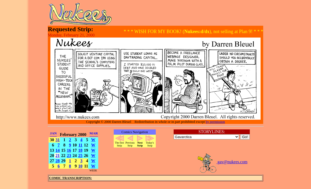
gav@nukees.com (222, 162)
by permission (215, 122)
